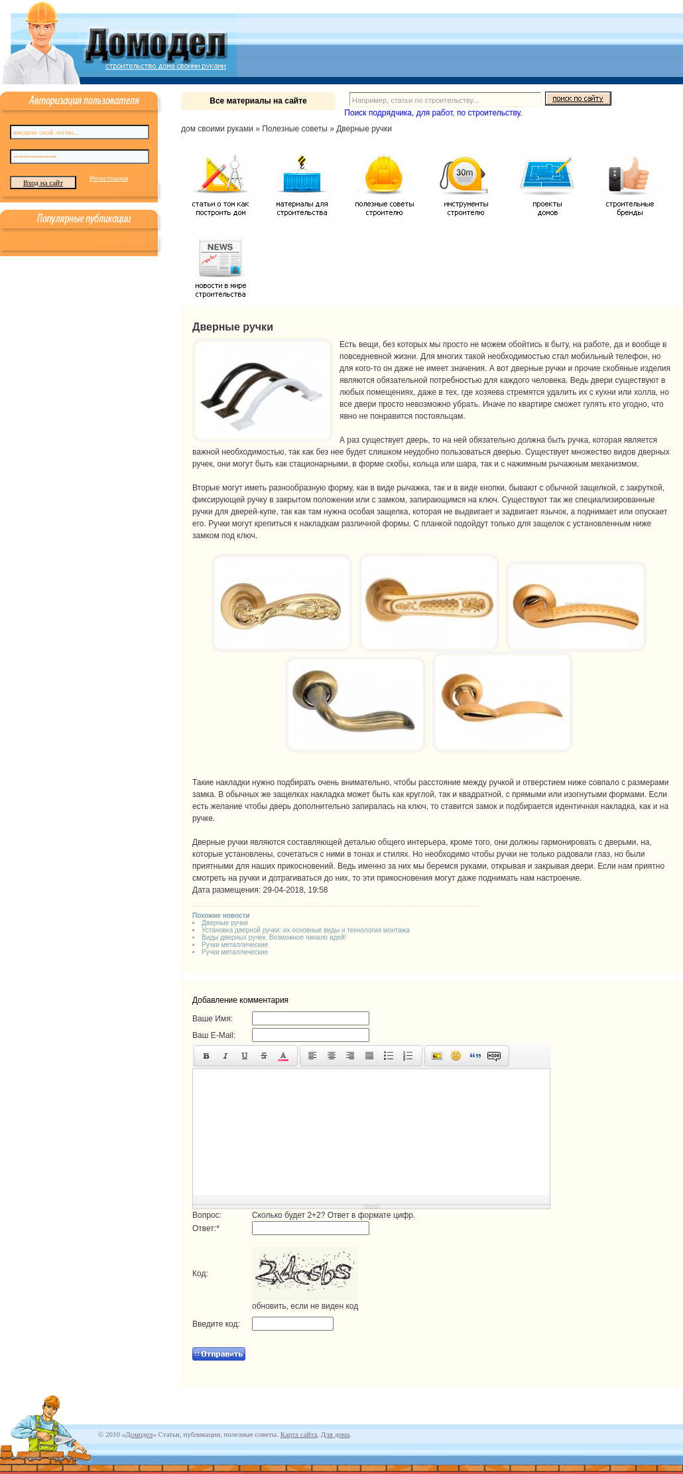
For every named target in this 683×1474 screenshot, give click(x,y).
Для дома (335, 1434)
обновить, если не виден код (305, 1306)
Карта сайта (299, 1434)
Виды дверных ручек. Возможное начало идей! (274, 937)
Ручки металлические (235, 944)
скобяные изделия (636, 368)
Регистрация (109, 178)
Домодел (139, 1434)
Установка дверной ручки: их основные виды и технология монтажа (306, 930)
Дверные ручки (225, 922)
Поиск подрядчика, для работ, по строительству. (433, 112)
